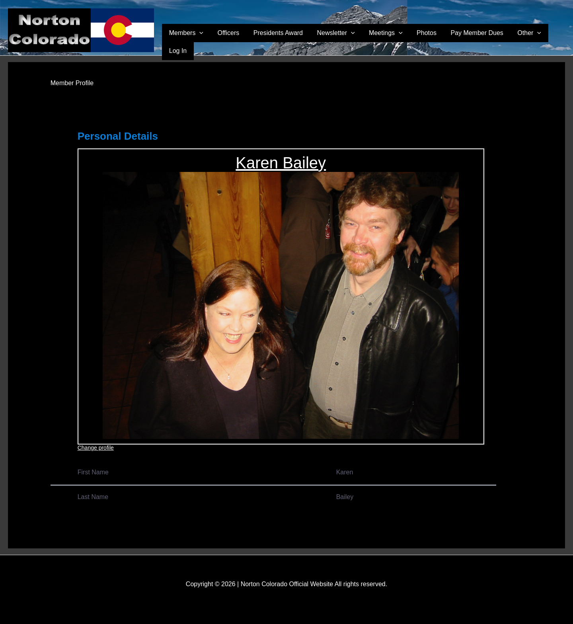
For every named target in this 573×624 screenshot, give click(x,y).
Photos (430, 40)
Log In (552, 40)
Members (217, 40)
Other (522, 40)
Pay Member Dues (475, 40)
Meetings (395, 40)
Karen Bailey (281, 163)
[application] (230, 40)
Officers (254, 40)
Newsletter (350, 40)
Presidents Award (298, 40)
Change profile (96, 448)
